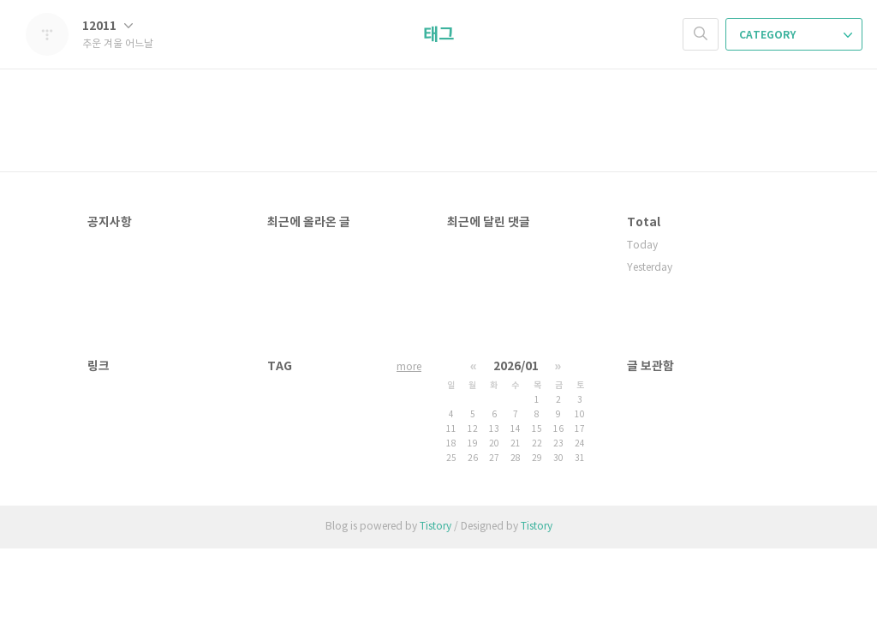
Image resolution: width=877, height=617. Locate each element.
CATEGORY (795, 35)
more (409, 367)
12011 (107, 26)
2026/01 (516, 366)
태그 (438, 35)
